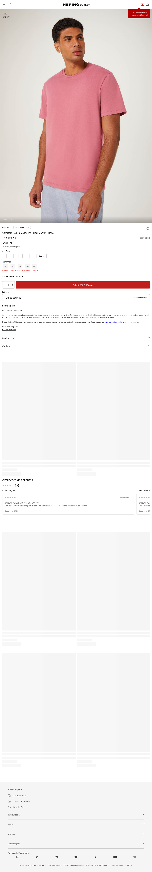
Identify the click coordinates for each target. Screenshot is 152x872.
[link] (22, 227)
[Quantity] (8, 285)
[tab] (5, 219)
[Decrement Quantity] (4, 285)
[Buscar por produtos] (9, 4)
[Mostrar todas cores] (42, 256)
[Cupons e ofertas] (142, 4)
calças (108, 322)
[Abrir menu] (4, 4)
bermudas (118, 322)
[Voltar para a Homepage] (76, 4)
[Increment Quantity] (12, 285)
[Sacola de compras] (147, 4)
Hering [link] (5, 227)
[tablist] (76, 219)
